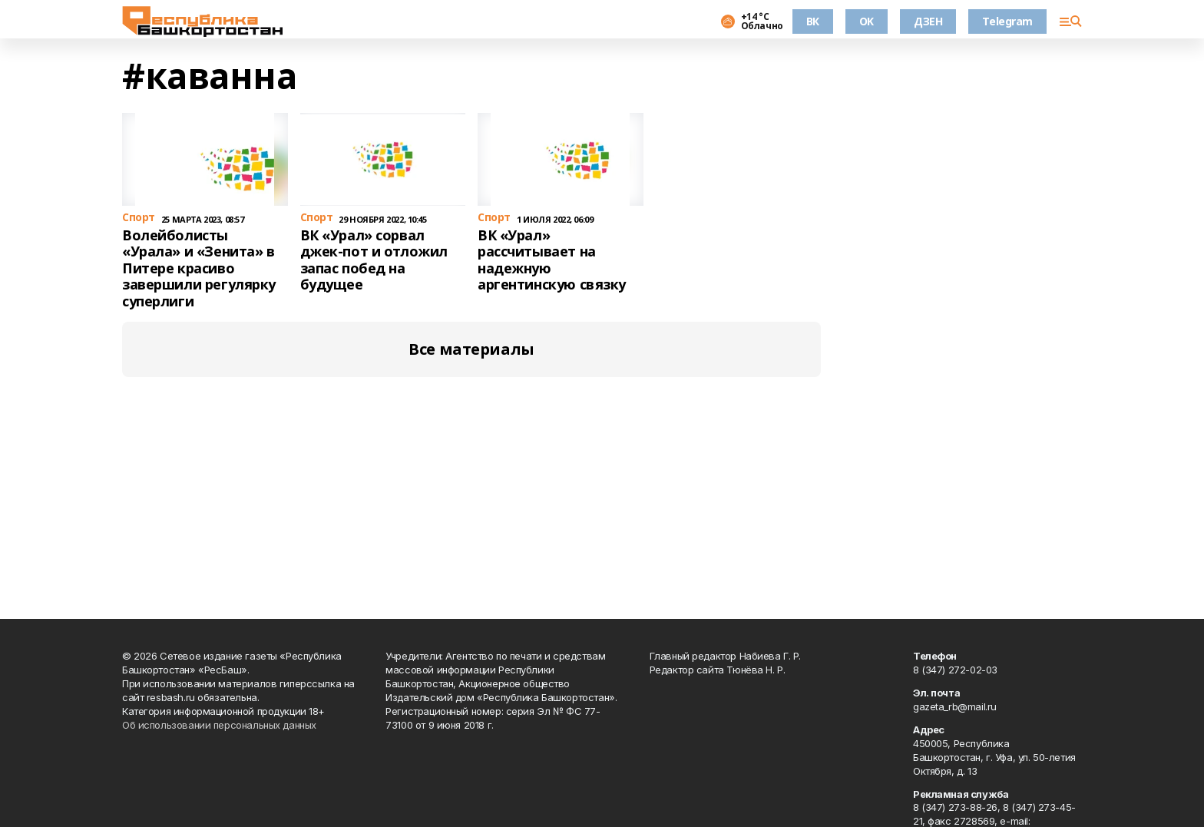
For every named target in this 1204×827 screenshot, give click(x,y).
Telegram (1007, 21)
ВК (812, 21)
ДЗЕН (928, 21)
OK (866, 21)
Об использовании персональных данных (219, 725)
